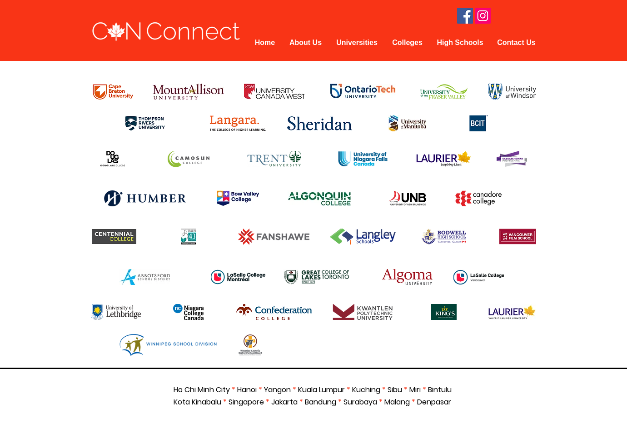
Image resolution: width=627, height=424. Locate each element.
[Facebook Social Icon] (465, 16)
